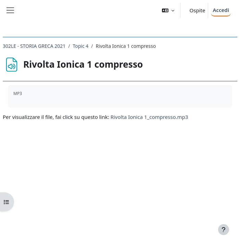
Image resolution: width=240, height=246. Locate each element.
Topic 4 (80, 46)
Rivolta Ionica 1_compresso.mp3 (149, 116)
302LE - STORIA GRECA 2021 (34, 46)
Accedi (221, 9)
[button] (168, 10)
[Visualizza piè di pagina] (223, 229)
